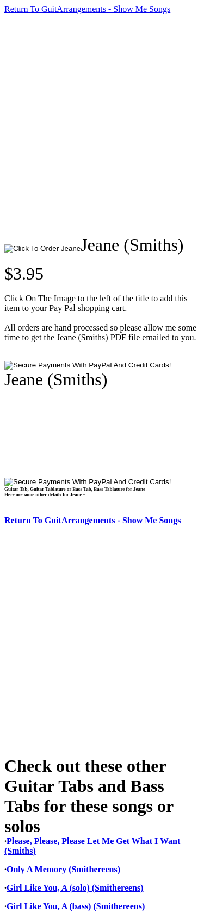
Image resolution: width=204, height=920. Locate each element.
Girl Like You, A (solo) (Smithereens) (75, 887)
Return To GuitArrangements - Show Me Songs (87, 9)
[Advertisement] (102, 124)
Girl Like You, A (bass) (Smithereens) (76, 906)
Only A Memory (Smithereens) (63, 869)
